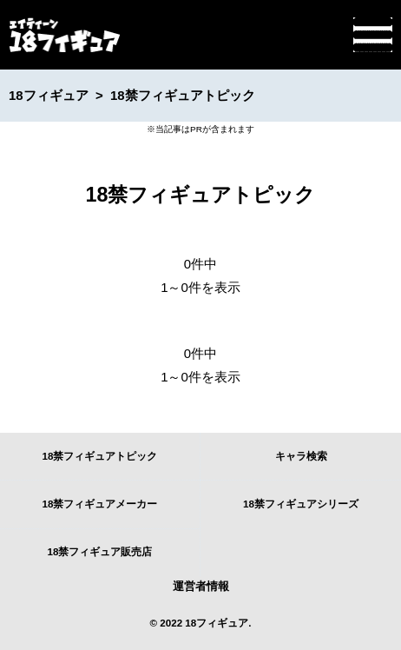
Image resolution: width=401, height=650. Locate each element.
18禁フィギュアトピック (100, 455)
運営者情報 (201, 586)
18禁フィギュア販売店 (100, 551)
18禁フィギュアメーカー (100, 503)
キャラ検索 (301, 455)
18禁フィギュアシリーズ (300, 503)
